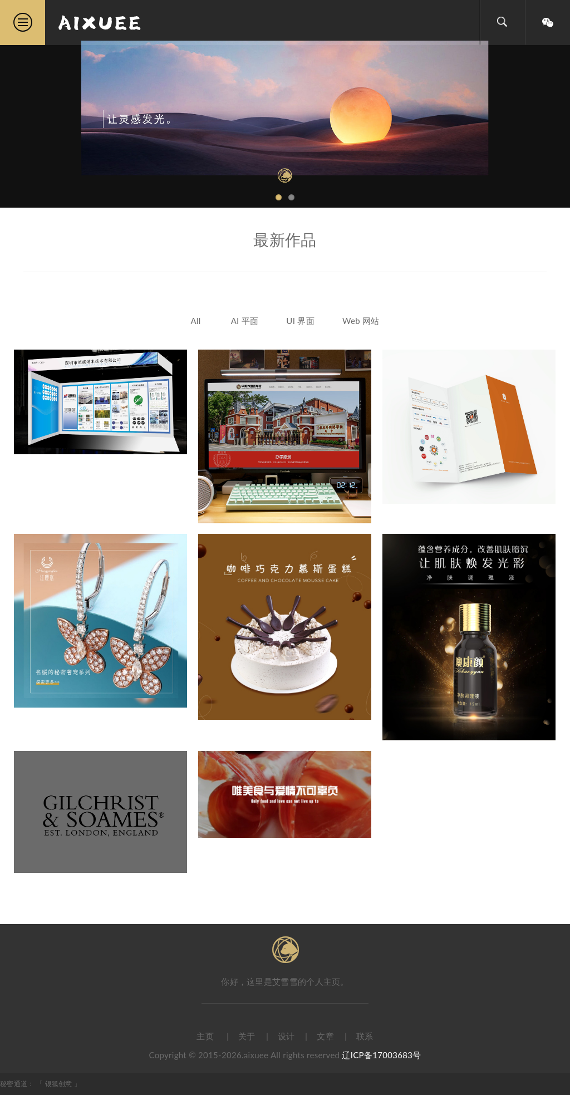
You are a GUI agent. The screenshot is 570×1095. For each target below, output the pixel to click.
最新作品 (284, 239)
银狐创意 (60, 1083)
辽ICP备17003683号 (381, 1055)
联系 (365, 1036)
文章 (325, 1036)
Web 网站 (361, 321)
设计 (286, 1036)
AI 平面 (245, 321)
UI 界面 (300, 321)
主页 (205, 1036)
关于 (246, 1036)
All (195, 321)
